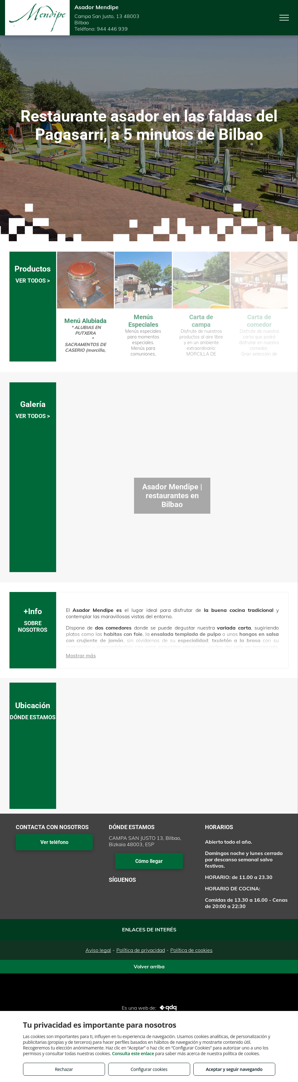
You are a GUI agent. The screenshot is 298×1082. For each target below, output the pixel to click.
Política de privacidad (140, 950)
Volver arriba (149, 966)
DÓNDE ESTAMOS (33, 717)
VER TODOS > (32, 280)
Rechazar (64, 1069)
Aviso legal (98, 950)
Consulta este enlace (133, 1053)
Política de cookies (191, 950)
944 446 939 (112, 29)
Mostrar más (81, 655)
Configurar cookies (149, 1069)
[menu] (284, 17)
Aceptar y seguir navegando (234, 1069)
